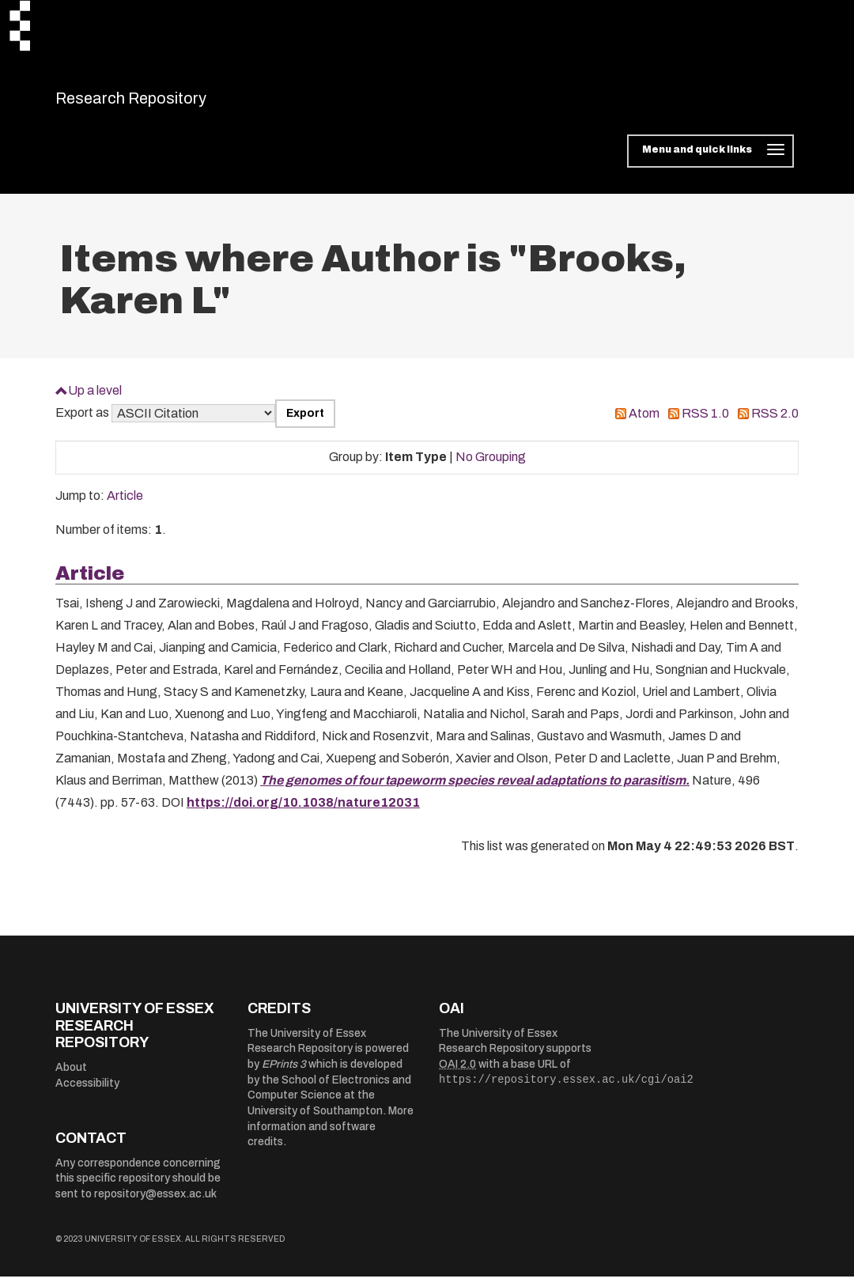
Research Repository (166, 102)
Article (125, 506)
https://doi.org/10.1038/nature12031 (303, 812)
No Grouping (490, 467)
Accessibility (87, 1093)
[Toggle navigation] (710, 161)
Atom (644, 423)
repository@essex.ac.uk (155, 1203)
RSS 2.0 (775, 423)
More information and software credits (331, 1136)
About (71, 1077)
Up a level (95, 400)
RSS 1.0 (705, 423)
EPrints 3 (284, 1074)
